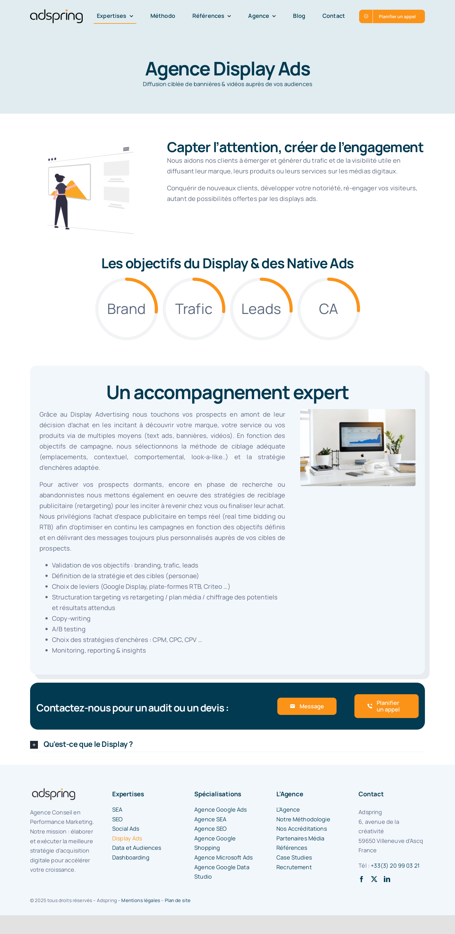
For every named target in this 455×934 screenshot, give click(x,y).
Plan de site (178, 900)
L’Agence (289, 794)
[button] (227, 744)
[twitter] (374, 879)
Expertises (128, 794)
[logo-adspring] (56, 12)
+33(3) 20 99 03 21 (395, 865)
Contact (371, 794)
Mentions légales (140, 900)
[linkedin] (387, 879)
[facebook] (361, 879)
